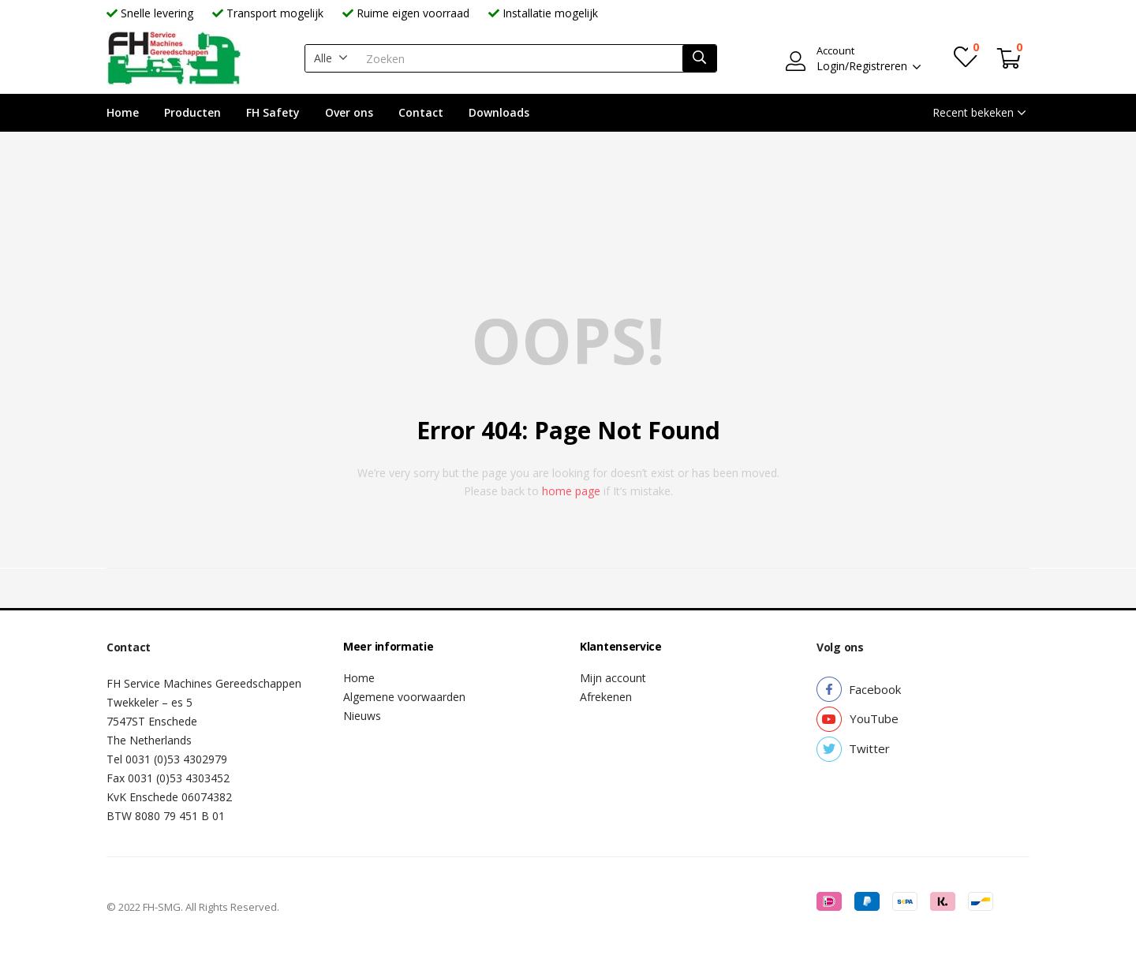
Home (122, 112)
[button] (331, 58)
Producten (192, 112)
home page (571, 490)
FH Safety (273, 112)
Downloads (499, 112)
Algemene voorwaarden (404, 696)
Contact (420, 112)
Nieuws (362, 715)
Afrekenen (606, 696)
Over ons (349, 112)
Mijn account (613, 677)
